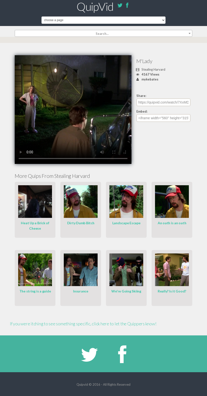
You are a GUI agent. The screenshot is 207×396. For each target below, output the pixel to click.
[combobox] (103, 33)
